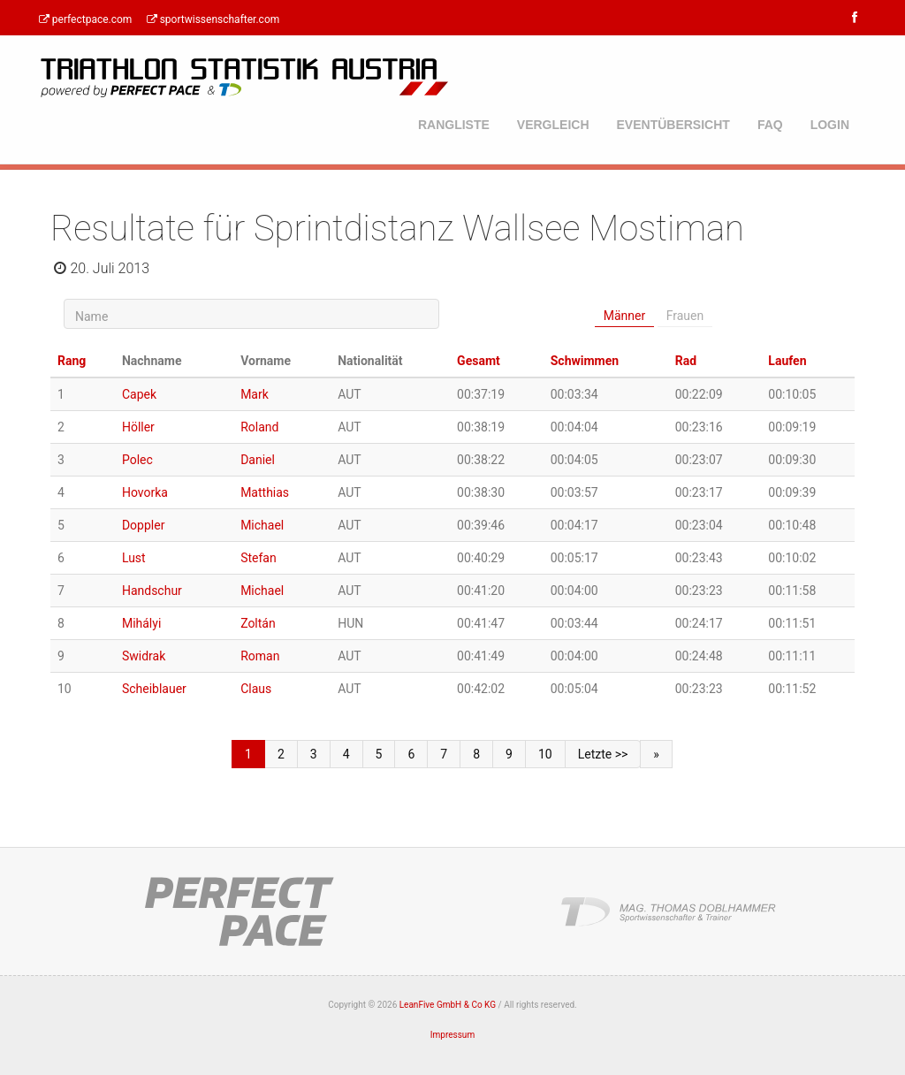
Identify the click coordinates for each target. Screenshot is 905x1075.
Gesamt (478, 361)
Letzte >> (603, 754)
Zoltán (258, 623)
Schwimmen (585, 361)
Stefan (258, 558)
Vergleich (553, 125)
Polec (137, 460)
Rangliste (454, 125)
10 (545, 754)
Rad (685, 361)
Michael (262, 525)
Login (829, 125)
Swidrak (143, 656)
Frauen (685, 316)
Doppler (143, 525)
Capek (139, 394)
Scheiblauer (154, 689)
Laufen (787, 361)
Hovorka (145, 492)
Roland (259, 427)
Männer (624, 316)
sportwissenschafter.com (212, 19)
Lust (134, 558)
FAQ (770, 125)
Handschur (152, 590)
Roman (259, 656)
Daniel (257, 460)
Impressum (452, 1035)
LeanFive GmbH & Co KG (447, 1005)
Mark (254, 394)
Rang (71, 361)
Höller (138, 427)
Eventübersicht (673, 125)
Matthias (264, 492)
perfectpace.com (84, 19)
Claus (255, 689)
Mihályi (141, 623)
